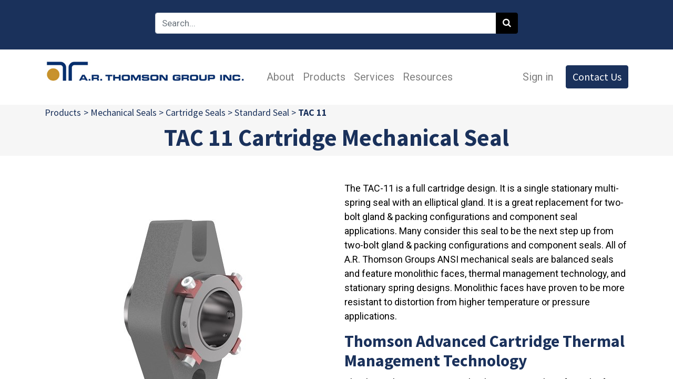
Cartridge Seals (196, 112)
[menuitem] (280, 77)
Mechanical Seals (123, 112)
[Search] (507, 23)
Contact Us (597, 76)
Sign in (538, 77)
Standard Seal (261, 112)
